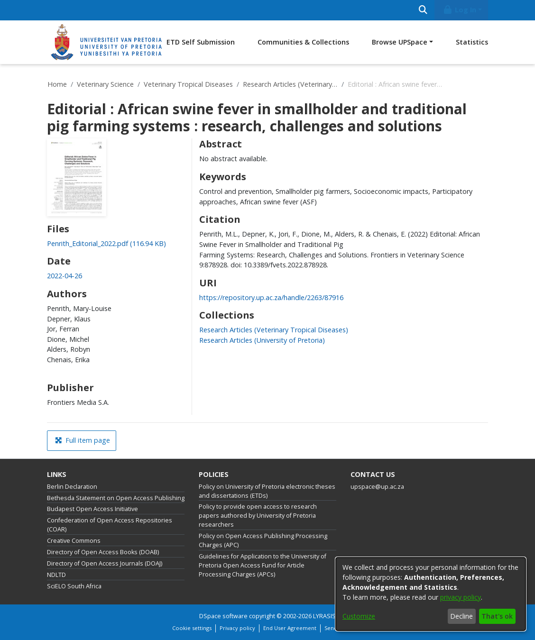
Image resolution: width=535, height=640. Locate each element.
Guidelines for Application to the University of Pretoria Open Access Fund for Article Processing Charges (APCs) (262, 565)
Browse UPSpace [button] (399, 41)
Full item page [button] (82, 440)
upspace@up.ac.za (377, 487)
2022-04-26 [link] (64, 275)
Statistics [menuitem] (472, 41)
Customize (358, 616)
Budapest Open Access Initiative (92, 509)
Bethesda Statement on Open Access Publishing (115, 498)
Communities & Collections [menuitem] (303, 41)
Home (57, 84)
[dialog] (431, 594)
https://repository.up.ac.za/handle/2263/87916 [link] (271, 297)
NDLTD (56, 575)
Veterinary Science (105, 84)
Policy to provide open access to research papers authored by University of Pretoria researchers (258, 516)
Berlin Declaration (72, 487)
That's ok (497, 616)
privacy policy (460, 597)
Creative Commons (74, 541)
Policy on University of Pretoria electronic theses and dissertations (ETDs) (267, 491)
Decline (461, 616)
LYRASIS (324, 616)
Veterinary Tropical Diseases (188, 84)
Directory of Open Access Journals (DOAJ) (104, 563)
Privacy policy (237, 627)
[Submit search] (422, 10)
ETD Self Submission (200, 41)
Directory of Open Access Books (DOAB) (103, 552)
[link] (106, 243)
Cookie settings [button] (192, 627)
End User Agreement (289, 627)
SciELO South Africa (74, 586)
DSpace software (223, 616)
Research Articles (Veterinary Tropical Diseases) (290, 84)
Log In (460, 9)
